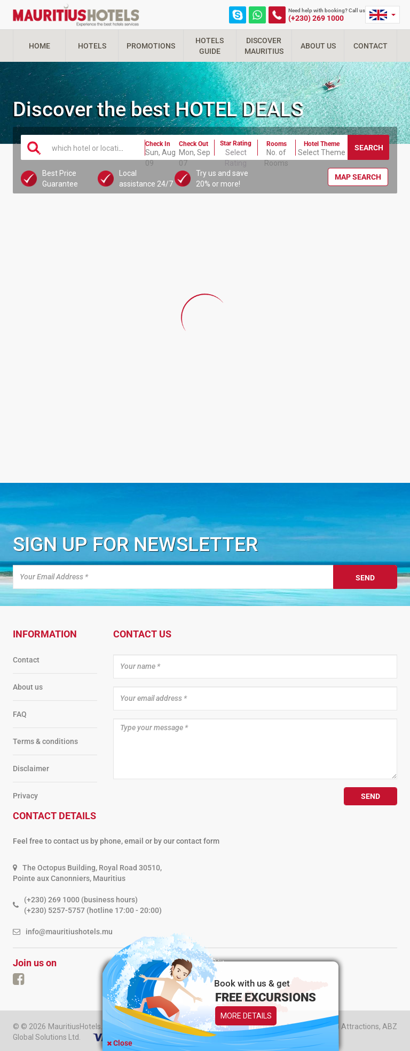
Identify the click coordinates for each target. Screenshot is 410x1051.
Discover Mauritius (264, 45)
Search (368, 147)
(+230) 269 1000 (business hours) (81, 899)
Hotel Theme (322, 144)
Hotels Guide (209, 45)
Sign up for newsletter (135, 544)
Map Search (358, 177)
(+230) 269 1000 (316, 18)
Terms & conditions (45, 741)
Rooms (276, 144)
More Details (246, 1016)
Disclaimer (31, 768)
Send (365, 577)
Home (39, 46)
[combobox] (92, 147)
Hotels (92, 46)
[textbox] (92, 148)
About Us (318, 46)
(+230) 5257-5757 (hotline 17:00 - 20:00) (93, 910)
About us (28, 687)
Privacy (25, 795)
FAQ (20, 714)
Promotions (151, 46)
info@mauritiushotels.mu (69, 931)
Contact (370, 46)
